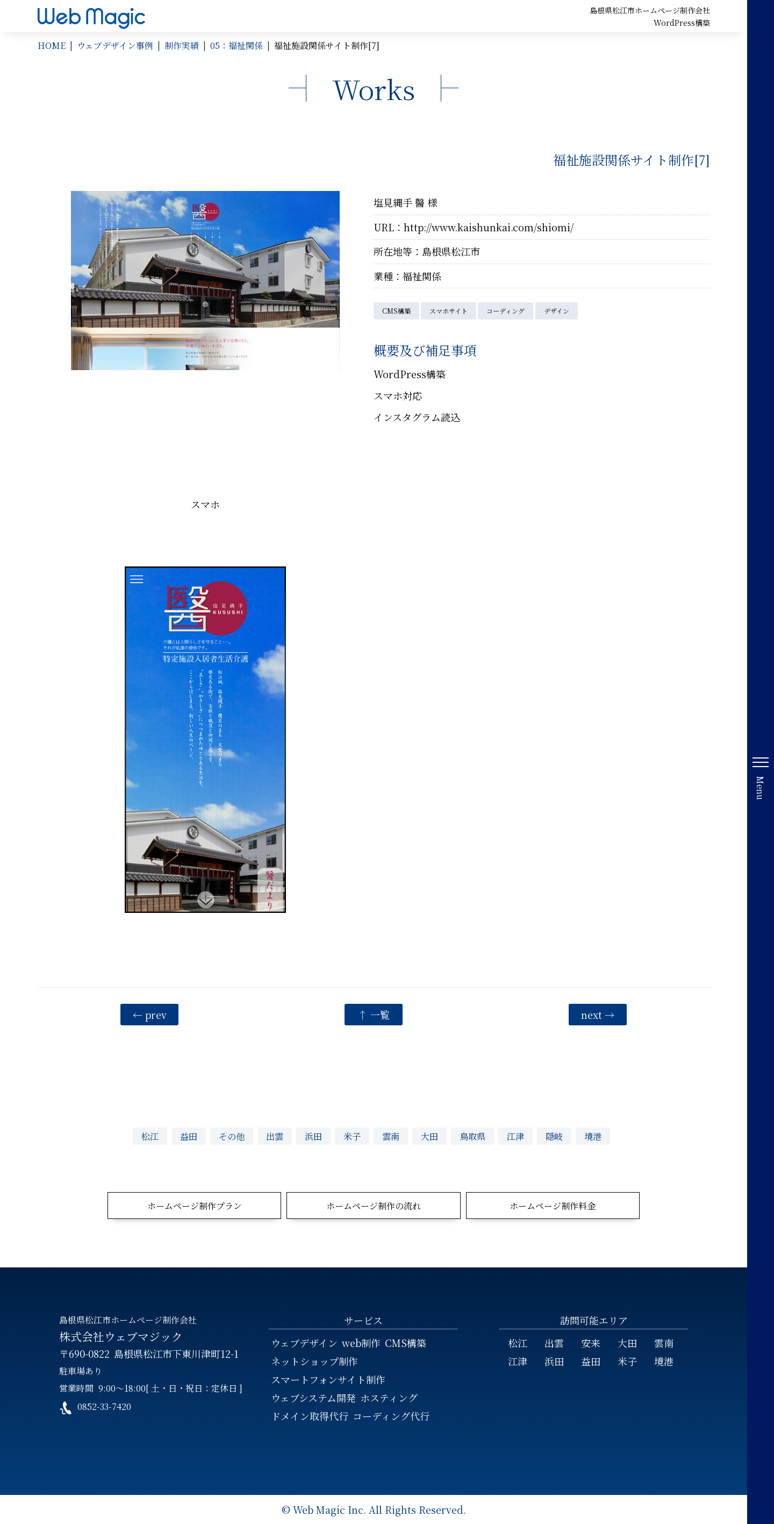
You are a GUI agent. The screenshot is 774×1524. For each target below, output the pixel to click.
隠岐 (554, 1136)
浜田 (313, 1136)
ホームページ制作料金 (553, 1206)
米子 (352, 1136)
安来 (590, 1343)
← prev (150, 1015)
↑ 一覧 (374, 1015)
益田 (188, 1136)
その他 (232, 1136)
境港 (592, 1136)
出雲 (274, 1136)
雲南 (390, 1136)
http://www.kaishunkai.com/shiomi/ (489, 227)
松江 (150, 1136)
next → (597, 1015)
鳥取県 (472, 1136)
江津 (515, 1136)
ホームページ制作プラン (194, 1206)
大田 (429, 1136)
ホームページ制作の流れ (373, 1206)
